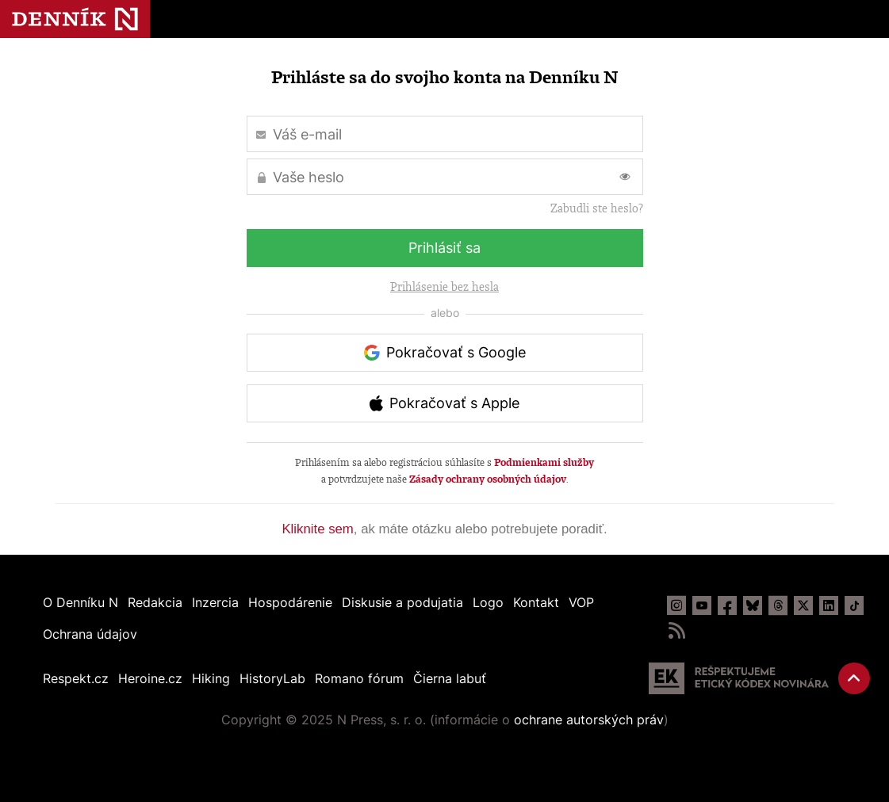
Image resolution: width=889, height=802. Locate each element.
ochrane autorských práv (589, 720)
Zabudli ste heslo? (596, 208)
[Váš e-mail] (445, 134)
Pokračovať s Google (456, 352)
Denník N (75, 19)
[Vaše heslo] (445, 176)
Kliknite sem (317, 529)
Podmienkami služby (544, 462)
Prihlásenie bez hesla (444, 287)
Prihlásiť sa (444, 247)
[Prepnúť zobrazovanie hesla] (625, 176)
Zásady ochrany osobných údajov (487, 479)
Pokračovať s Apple (454, 403)
